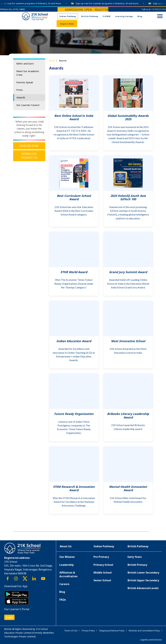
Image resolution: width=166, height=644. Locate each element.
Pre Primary (101, 557)
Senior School (102, 580)
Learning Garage (124, 16)
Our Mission (67, 557)
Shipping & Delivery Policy (111, 630)
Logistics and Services (151, 639)
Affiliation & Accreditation (68, 574)
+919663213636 (158, 9)
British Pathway (89, 16)
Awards (21, 97)
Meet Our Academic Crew (27, 73)
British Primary (137, 565)
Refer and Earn (25, 63)
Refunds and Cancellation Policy (144, 630)
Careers (64, 584)
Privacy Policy (88, 630)
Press (19, 89)
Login (9, 617)
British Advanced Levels (143, 588)
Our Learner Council (27, 105)
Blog (139, 16)
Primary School (103, 565)
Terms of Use (70, 630)
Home (52, 60)
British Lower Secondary (143, 572)
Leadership (66, 565)
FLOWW (107, 16)
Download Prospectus (29, 155)
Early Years (135, 557)
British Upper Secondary (143, 580)
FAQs (62, 599)
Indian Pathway (67, 16)
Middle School (103, 572)
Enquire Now (67, 24)
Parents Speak (24, 82)
